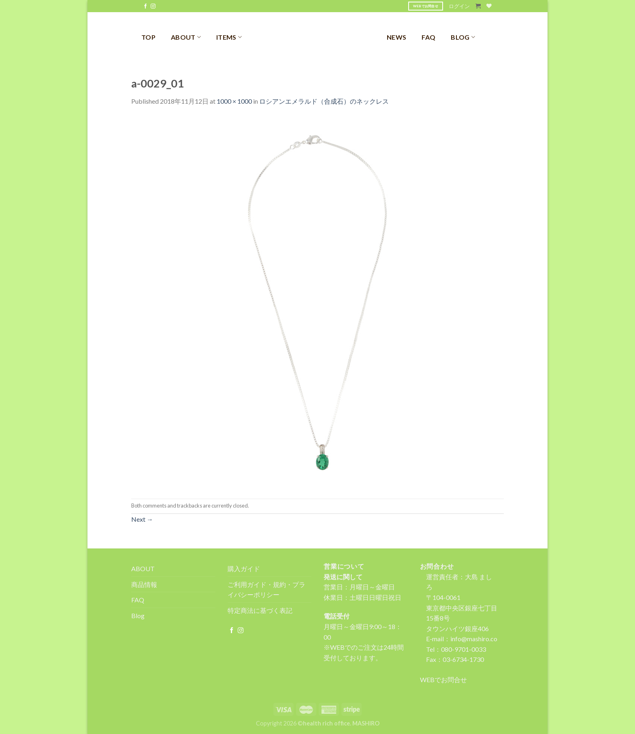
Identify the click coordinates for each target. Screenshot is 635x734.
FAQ (428, 37)
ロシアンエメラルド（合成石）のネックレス (324, 101)
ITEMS (229, 37)
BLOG (463, 37)
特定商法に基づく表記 (260, 610)
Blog (138, 615)
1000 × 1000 (234, 101)
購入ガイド (244, 568)
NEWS (396, 37)
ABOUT (186, 37)
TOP (148, 37)
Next (142, 519)
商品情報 (144, 584)
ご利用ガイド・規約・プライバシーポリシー (266, 589)
